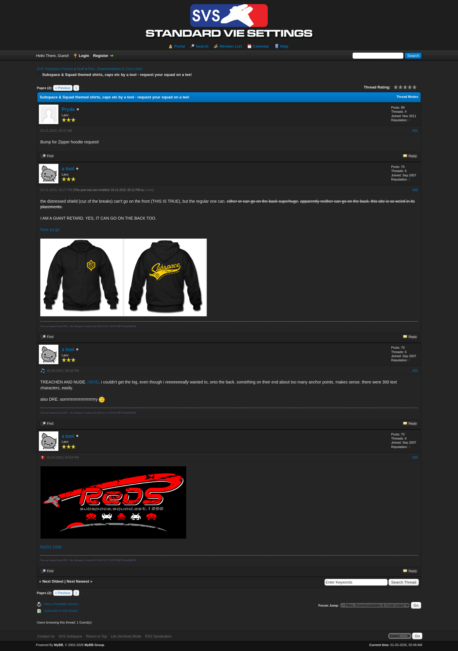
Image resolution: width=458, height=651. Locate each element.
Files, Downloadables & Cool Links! (115, 69)
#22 (415, 190)
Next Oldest (52, 581)
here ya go (50, 229)
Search (202, 46)
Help (284, 46)
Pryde (68, 109)
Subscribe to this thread (61, 610)
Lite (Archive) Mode (126, 636)
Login (84, 55)
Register (100, 55)
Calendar (261, 46)
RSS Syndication (158, 636)
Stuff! (81, 69)
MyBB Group (94, 645)
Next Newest (78, 581)
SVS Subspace (70, 636)
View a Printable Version (61, 604)
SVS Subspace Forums (55, 69)
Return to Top (96, 636)
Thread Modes (407, 96)
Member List (230, 46)
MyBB (58, 645)
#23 (415, 370)
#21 (415, 130)
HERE (93, 382)
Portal (179, 46)
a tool (68, 168)
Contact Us (46, 636)
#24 (415, 457)
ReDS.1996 (50, 547)
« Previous (62, 88)
